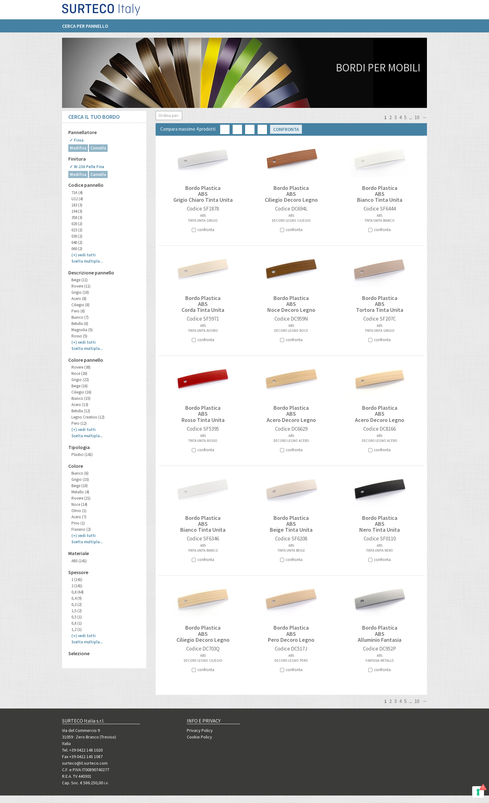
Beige (79, 280)
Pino (78, 523)
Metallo (80, 492)
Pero (78, 311)
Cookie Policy (199, 737)
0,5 (76, 617)
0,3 (76, 604)
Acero (78, 298)
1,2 (76, 629)
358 (76, 217)
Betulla (79, 323)
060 (76, 248)
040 (76, 242)
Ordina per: (168, 115)
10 (416, 117)
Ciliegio (80, 304)
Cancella (98, 148)
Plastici (82, 454)
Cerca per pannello (85, 28)
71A (77, 192)
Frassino (81, 529)
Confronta (286, 129)
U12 (77, 198)
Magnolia (82, 329)
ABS (79, 561)
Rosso (79, 336)
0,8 (77, 592)
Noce (79, 373)
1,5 (76, 610)
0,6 (76, 623)
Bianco (80, 317)
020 (76, 223)
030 (76, 236)
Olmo (78, 510)
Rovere (80, 286)
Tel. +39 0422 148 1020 (82, 750)
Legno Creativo (87, 417)
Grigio (80, 292)
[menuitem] (88, 28)
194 (76, 211)
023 (76, 230)
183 (76, 205)
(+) (83, 255)
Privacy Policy (200, 730)
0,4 (76, 598)
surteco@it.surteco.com (85, 763)
